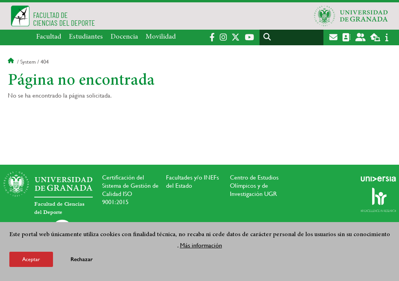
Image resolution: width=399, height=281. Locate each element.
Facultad (48, 37)
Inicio (12, 62)
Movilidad (161, 37)
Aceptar (31, 259)
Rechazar (82, 259)
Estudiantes (86, 37)
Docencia (124, 37)
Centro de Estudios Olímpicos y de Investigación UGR (254, 185)
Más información (201, 245)
